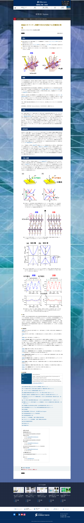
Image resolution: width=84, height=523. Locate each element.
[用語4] (23, 339)
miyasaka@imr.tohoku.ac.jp (32, 443)
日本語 (68, 6)
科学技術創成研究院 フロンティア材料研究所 (31, 413)
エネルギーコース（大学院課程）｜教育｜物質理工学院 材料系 (34, 419)
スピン (48, 44)
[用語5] (23, 348)
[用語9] (23, 361)
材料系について (24, 8)
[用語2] (23, 333)
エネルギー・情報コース (32, 469)
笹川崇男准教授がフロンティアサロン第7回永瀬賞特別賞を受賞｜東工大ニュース (38, 407)
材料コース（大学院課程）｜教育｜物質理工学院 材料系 (33, 417)
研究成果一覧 (25, 425)
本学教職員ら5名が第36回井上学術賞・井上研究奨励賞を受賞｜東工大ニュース (37, 405)
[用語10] (23, 364)
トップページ (15, 8)
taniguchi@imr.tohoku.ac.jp (32, 436)
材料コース (25, 469)
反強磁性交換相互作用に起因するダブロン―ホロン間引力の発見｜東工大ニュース (38, 392)
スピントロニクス (53, 41)
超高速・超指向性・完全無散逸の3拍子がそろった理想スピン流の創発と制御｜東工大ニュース (40, 394)
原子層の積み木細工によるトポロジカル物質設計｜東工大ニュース (35, 386)
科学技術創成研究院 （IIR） (28, 415)
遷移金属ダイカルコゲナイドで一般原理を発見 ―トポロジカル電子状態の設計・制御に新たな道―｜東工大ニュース (42, 397)
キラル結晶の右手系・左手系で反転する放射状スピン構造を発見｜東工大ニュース (38, 388)
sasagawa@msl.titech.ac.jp (32, 449)
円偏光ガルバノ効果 (43, 146)
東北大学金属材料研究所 (27, 421)
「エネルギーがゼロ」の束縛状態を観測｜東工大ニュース (34, 390)
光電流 (25, 92)
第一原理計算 (28, 142)
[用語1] (23, 330)
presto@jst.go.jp (30, 458)
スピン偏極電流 (43, 161)
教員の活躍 (28, 467)
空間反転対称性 (28, 116)
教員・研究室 (45, 8)
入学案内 (62, 8)
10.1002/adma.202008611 (37, 383)
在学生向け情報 (63, 515)
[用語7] (23, 354)
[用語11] (23, 367)
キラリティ (36, 44)
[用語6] (23, 350)
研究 (24, 467)
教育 (35, 8)
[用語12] (23, 369)
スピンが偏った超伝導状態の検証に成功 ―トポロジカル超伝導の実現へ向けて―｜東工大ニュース (41, 400)
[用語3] (23, 337)
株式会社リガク (26, 423)
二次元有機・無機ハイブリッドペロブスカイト (50, 89)
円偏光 (35, 145)
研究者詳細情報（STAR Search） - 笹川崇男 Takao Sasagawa (34, 411)
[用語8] (23, 357)
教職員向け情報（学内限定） (66, 516)
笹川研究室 (25, 409)
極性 (27, 164)
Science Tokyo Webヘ (64, 513)
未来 (55, 8)
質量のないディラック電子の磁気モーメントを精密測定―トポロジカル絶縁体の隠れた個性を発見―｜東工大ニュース (42, 402)
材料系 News (25, 18)
